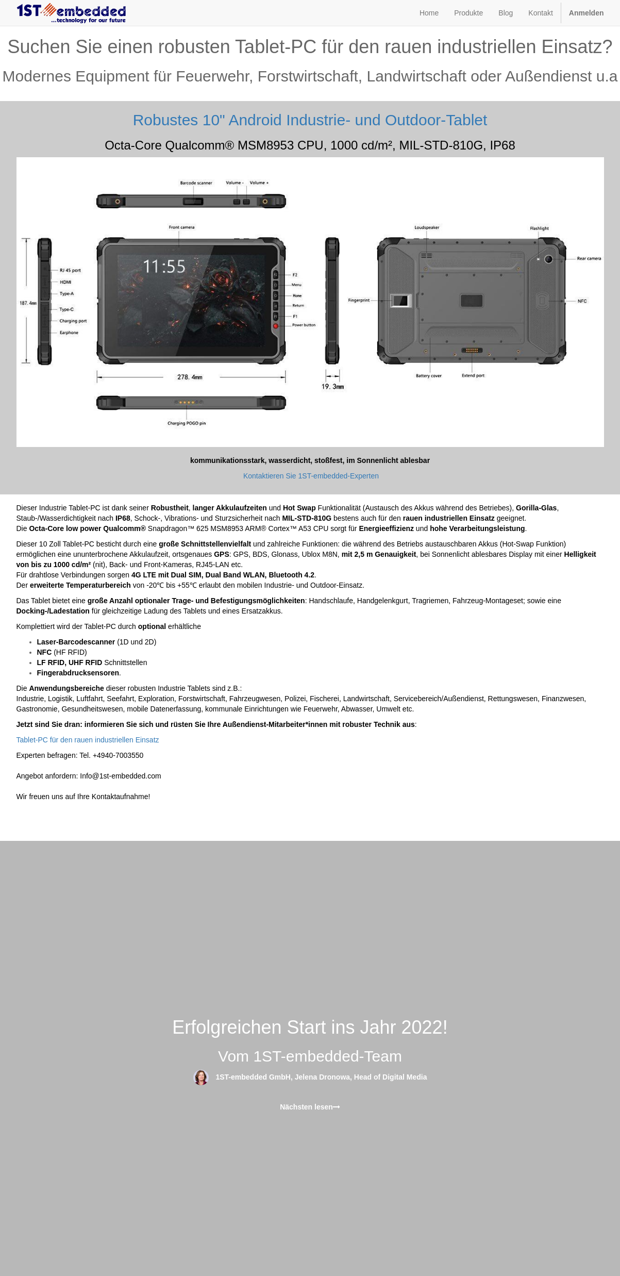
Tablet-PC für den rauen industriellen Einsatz (87, 740)
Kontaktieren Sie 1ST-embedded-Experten (311, 476)
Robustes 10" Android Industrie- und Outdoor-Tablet (310, 119)
